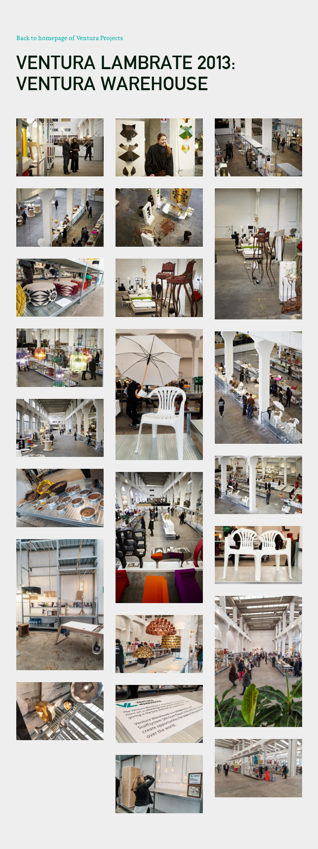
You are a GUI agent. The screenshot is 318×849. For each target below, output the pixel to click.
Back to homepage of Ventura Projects (69, 38)
